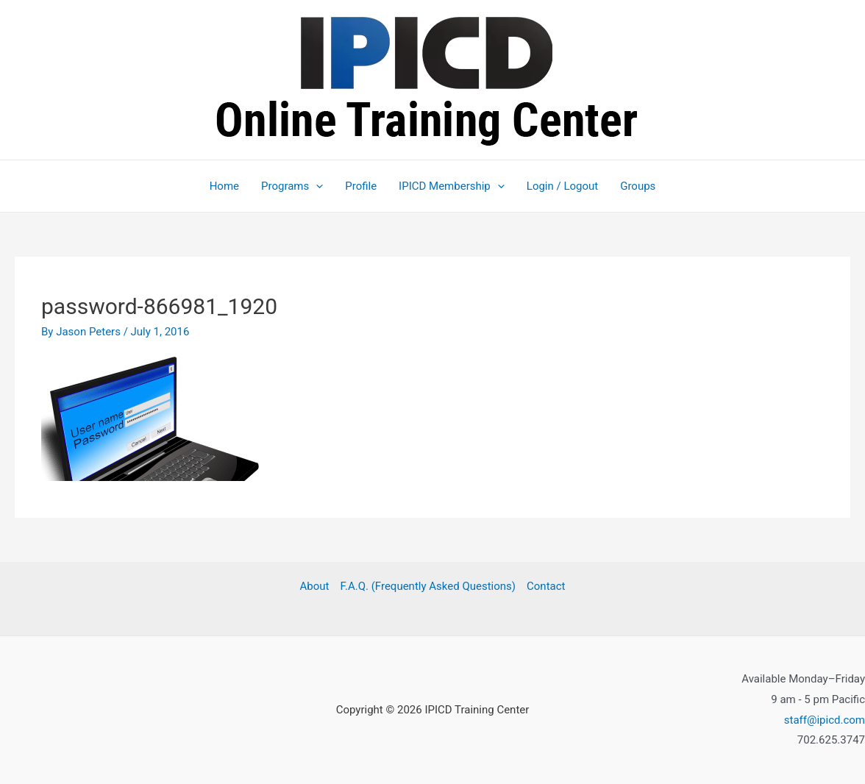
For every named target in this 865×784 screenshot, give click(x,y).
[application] (316, 186)
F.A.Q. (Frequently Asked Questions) (428, 586)
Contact (546, 586)
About (315, 586)
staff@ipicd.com (824, 720)
